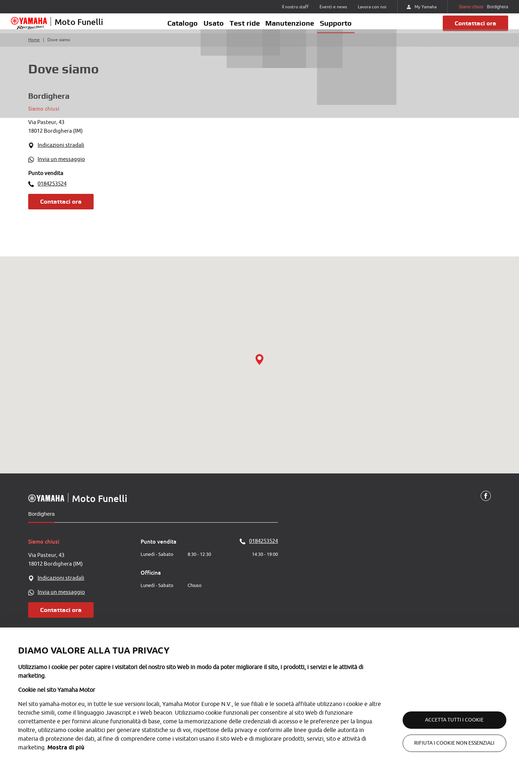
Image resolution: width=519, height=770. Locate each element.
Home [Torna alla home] (34, 50)
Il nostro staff (295, 7)
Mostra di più (65, 747)
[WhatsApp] (132, 169)
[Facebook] (485, 506)
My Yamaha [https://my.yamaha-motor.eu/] (422, 7)
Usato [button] (208, 28)
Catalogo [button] (172, 28)
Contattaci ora (472, 28)
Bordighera (41, 523)
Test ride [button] (245, 28)
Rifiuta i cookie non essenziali (447, 743)
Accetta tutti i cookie (446, 720)
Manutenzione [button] (295, 28)
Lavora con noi (372, 7)
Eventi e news (333, 7)
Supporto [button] (346, 28)
